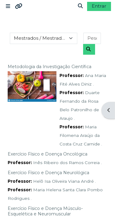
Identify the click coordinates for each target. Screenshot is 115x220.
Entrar (99, 6)
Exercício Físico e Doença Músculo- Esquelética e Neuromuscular (45, 211)
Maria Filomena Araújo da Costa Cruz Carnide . (80, 135)
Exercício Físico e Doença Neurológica (48, 172)
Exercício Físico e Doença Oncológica (47, 154)
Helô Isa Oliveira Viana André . (64, 181)
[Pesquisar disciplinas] (92, 38)
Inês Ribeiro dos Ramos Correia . (67, 162)
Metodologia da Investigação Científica (49, 66)
